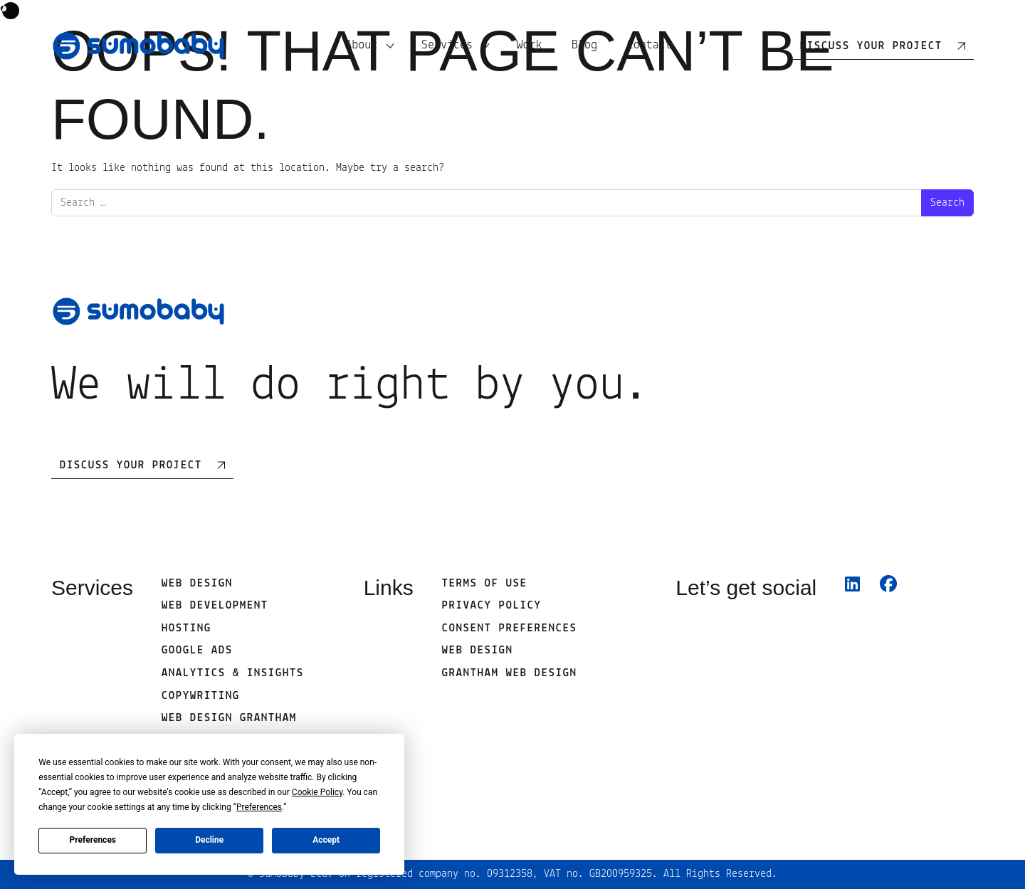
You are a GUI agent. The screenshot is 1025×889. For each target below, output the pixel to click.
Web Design (197, 583)
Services (447, 45)
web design (477, 650)
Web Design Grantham (229, 718)
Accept (326, 840)
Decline (209, 840)
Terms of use (484, 583)
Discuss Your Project (131, 465)
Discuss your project (871, 46)
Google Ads (197, 650)
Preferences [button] (259, 807)
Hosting (186, 628)
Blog (584, 45)
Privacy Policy (492, 605)
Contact (649, 45)
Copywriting (201, 696)
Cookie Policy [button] (317, 792)
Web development (215, 605)
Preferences (93, 840)
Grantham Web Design (509, 673)
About (361, 45)
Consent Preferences (509, 628)
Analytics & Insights (233, 673)
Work (529, 45)
